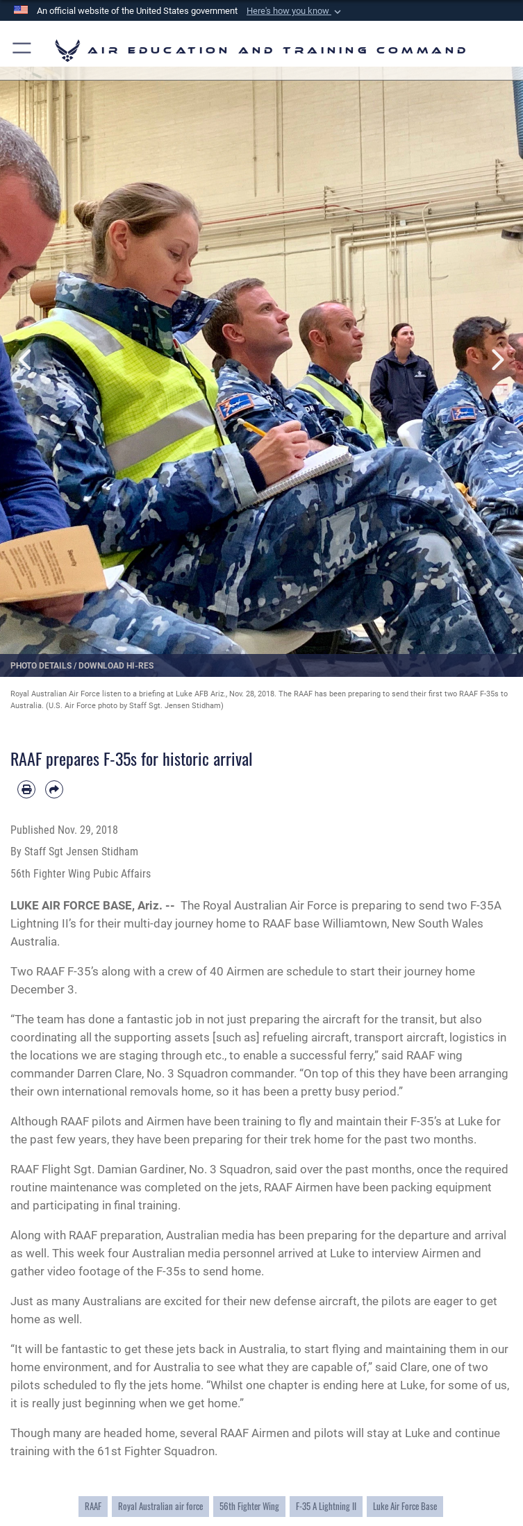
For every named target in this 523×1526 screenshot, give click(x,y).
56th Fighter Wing (249, 1506)
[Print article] (26, 789)
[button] (295, 11)
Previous (26, 360)
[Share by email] (54, 789)
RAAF (93, 1506)
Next (497, 360)
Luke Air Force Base (405, 1506)
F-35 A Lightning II (326, 1506)
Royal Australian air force (160, 1506)
